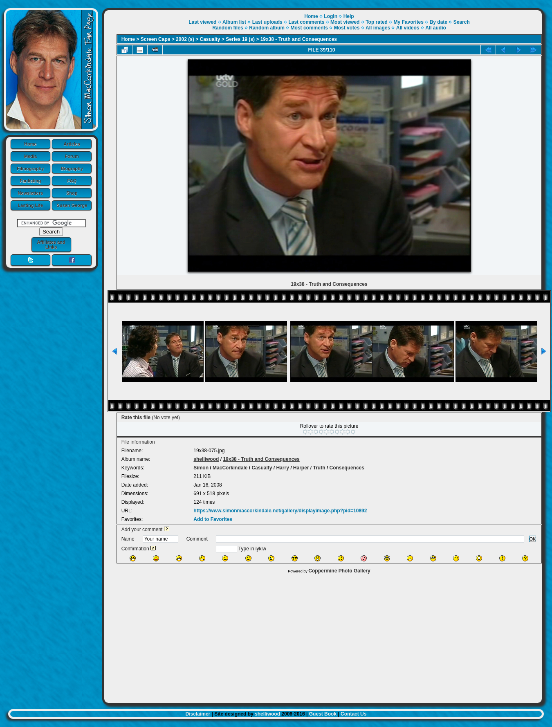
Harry (282, 468)
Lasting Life (30, 205)
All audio (435, 28)
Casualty (210, 39)
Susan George (71, 205)
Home (30, 143)
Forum (72, 156)
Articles (72, 143)
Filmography (30, 168)
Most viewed (344, 22)
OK (533, 538)
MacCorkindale (230, 468)
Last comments (306, 22)
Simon (201, 468)
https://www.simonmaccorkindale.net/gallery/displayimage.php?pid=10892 (280, 511)
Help (348, 16)
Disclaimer (198, 714)
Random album (267, 28)
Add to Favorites (212, 519)
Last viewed (202, 22)
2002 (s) (185, 39)
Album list (234, 22)
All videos (408, 28)
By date (438, 22)
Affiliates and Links (51, 244)
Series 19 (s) (240, 39)
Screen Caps (156, 39)
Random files (227, 28)
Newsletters (30, 193)
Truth (319, 468)
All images (378, 28)
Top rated (377, 22)
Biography (72, 168)
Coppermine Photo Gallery (339, 571)
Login (330, 16)
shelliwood (206, 459)
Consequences (347, 468)
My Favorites (409, 22)
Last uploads (267, 22)
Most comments (309, 28)
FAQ (71, 180)
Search (461, 22)
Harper (301, 468)
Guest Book (323, 714)
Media (30, 156)
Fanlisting (30, 180)
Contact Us (353, 714)
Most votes (347, 28)
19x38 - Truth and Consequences (298, 39)
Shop (72, 193)
